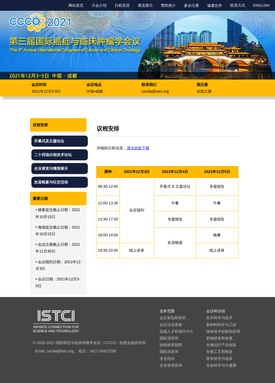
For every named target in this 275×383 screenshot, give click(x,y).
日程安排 (122, 5)
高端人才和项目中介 (176, 331)
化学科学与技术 (219, 318)
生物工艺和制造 (219, 351)
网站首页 (76, 5)
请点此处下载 (138, 148)
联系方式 (237, 5)
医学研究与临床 (219, 358)
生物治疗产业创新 (221, 345)
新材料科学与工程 (221, 325)
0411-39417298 (103, 351)
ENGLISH (261, 5)
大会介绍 (99, 5)
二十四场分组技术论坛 (53, 155)
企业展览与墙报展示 (51, 168)
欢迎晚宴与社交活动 (51, 182)
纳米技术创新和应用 (223, 331)
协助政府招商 (171, 345)
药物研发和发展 (219, 338)
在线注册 (204, 91)
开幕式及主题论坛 (49, 141)
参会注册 (191, 5)
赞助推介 (168, 5)
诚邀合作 (214, 5)
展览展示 (145, 5)
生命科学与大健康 (221, 365)
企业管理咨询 (171, 365)
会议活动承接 (171, 325)
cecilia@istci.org (155, 91)
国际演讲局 (169, 338)
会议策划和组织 (173, 318)
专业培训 (167, 358)
